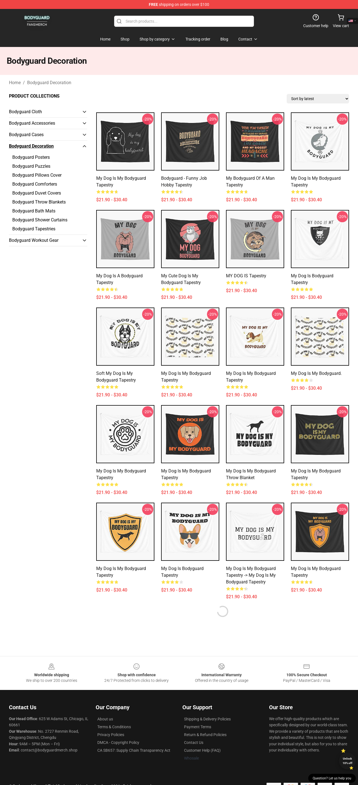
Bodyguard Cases (26, 134)
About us (105, 719)
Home (15, 82)
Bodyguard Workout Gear (33, 240)
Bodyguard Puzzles (31, 166)
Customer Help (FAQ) (202, 750)
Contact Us (193, 742)
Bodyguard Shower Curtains (39, 220)
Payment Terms (197, 727)
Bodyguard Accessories (32, 123)
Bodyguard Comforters (34, 184)
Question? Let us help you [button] (332, 778)
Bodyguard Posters (31, 157)
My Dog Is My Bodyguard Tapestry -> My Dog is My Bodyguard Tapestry (251, 575)
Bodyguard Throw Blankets (39, 202)
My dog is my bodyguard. (316, 373)
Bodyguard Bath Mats (33, 211)
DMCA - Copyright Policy (118, 742)
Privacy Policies (110, 734)
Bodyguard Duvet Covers (36, 193)
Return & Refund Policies (205, 734)
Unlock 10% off (347, 761)
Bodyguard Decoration (49, 82)
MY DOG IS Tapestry (246, 275)
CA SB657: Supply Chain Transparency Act (133, 750)
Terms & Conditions (114, 727)
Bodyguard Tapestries (33, 228)
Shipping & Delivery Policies (207, 719)
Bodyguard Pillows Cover (37, 175)
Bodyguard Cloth (25, 111)
